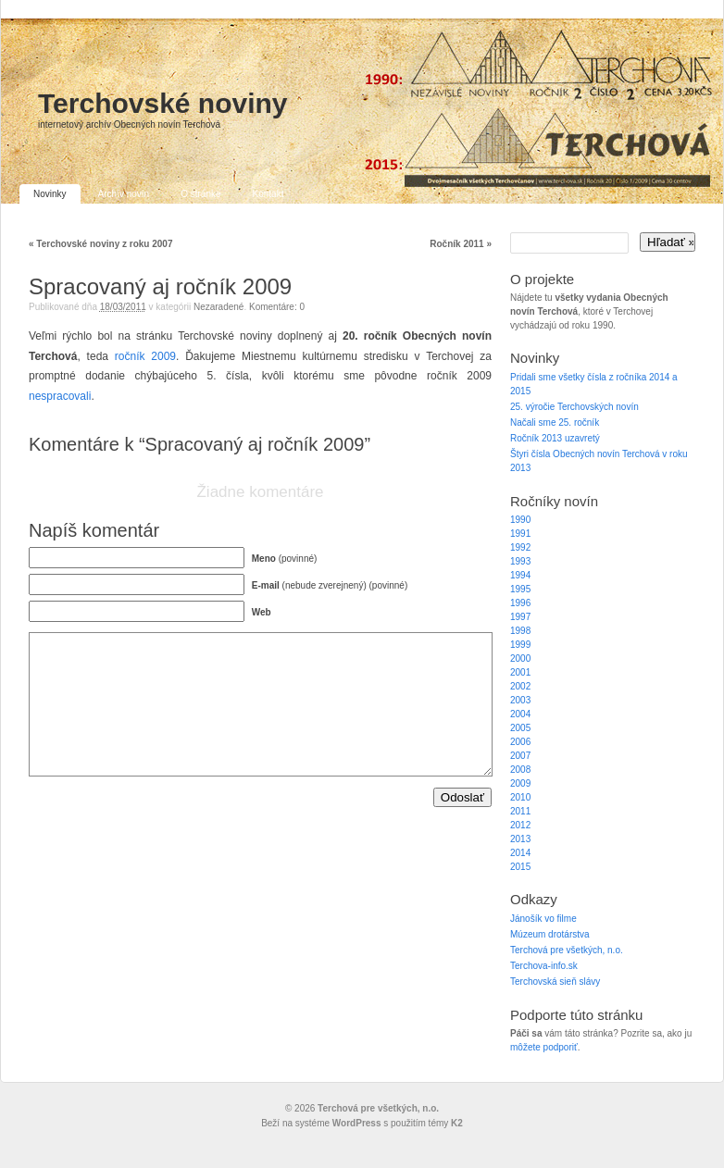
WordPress (356, 1123)
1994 (520, 575)
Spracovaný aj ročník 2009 (160, 286)
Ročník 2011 (461, 244)
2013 (520, 839)
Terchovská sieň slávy (555, 981)
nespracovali (60, 396)
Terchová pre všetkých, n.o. (566, 950)
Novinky (50, 194)
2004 (520, 714)
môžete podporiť (544, 1047)
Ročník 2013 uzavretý (555, 438)
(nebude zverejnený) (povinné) (329, 585)
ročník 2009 (145, 356)
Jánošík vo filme (543, 918)
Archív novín (124, 194)
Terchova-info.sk (544, 966)
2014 (520, 853)
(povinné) (285, 558)
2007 (520, 756)
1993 (520, 561)
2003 (520, 700)
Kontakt (268, 194)
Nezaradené (218, 307)
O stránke (200, 194)
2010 (520, 797)
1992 (520, 547)
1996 (520, 603)
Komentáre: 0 (277, 307)
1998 (520, 631)
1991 (520, 533)
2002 (520, 686)
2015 (520, 867)
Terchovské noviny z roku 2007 (100, 244)
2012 (520, 825)
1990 (520, 520)
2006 (520, 742)
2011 (520, 811)
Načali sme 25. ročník (554, 422)
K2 (457, 1123)
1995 (520, 589)
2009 (520, 783)
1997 (520, 617)
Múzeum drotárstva (550, 934)
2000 (520, 658)
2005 (520, 728)
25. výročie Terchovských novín (574, 407)
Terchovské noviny (163, 103)
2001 (520, 672)
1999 (520, 645)
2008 (520, 769)
